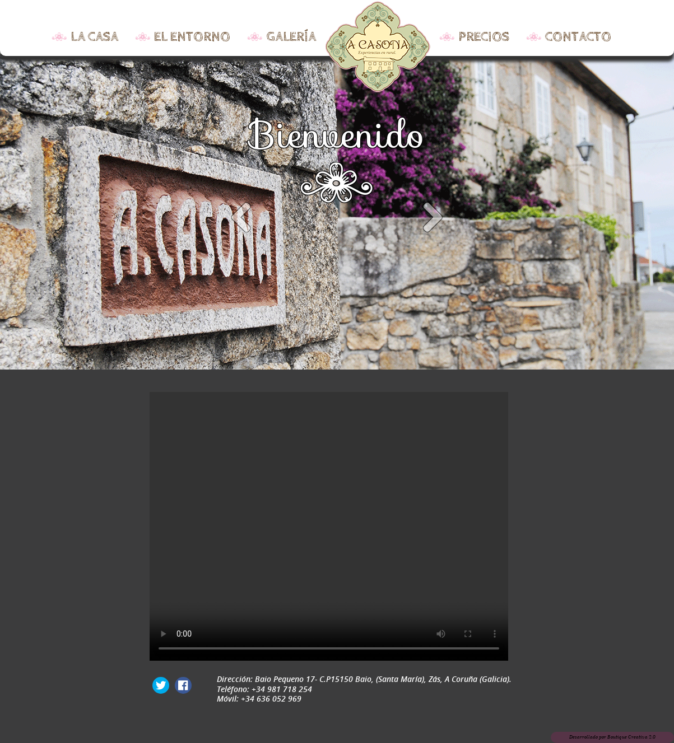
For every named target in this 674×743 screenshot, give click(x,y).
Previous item (242, 218)
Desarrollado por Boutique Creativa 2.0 (612, 737)
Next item (432, 218)
